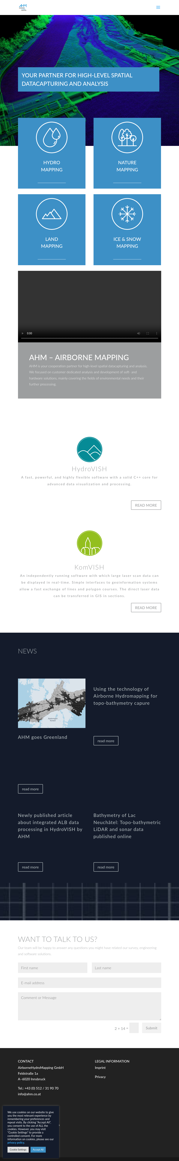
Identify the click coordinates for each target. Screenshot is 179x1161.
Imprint (100, 1067)
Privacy (100, 1077)
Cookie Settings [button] (18, 1149)
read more (30, 789)
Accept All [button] (38, 1149)
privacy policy (15, 1142)
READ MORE (146, 505)
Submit (151, 1028)
